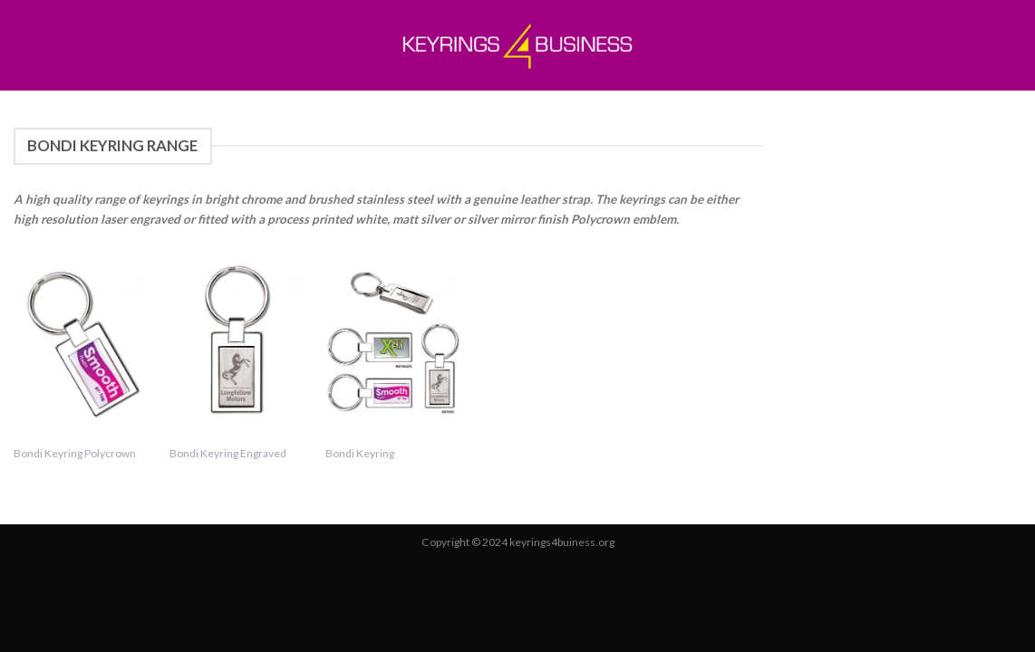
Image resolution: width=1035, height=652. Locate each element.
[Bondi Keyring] (393, 340)
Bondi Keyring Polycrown (75, 453)
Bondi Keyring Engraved (227, 453)
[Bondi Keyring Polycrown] (82, 340)
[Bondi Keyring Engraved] (237, 340)
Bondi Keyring (359, 453)
